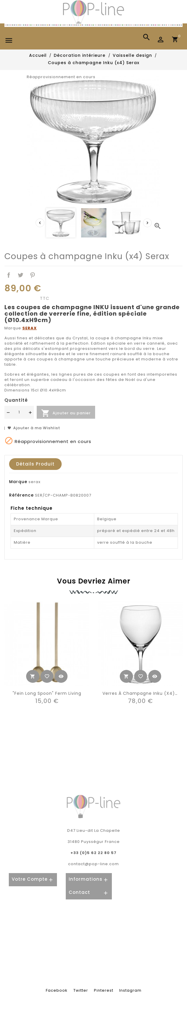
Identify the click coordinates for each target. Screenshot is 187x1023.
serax (34, 482)
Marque (18, 481)
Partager (8, 275)
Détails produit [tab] (35, 464)
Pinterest (32, 275)
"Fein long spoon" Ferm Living (47, 693)
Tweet (20, 275)
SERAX (29, 328)
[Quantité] (19, 412)
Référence (21, 495)
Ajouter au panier (66, 413)
